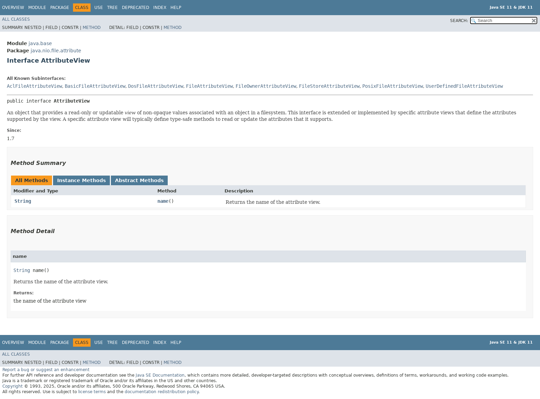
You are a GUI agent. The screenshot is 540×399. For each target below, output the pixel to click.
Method (92, 27)
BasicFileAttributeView (95, 86)
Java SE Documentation (160, 375)
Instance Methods (81, 180)
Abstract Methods (139, 180)
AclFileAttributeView (34, 86)
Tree (112, 7)
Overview (13, 7)
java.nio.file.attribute (56, 50)
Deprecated (135, 7)
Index (159, 7)
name (162, 201)
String (22, 201)
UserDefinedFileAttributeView (464, 86)
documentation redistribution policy (161, 391)
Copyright (12, 386)
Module (37, 7)
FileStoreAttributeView (329, 86)
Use (98, 7)
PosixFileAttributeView (392, 86)
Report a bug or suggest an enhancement (46, 369)
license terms (92, 391)
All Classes (16, 19)
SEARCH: (459, 20)
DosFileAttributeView (155, 86)
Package (59, 7)
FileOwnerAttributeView (266, 86)
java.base (40, 43)
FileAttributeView (209, 86)
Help (175, 7)
